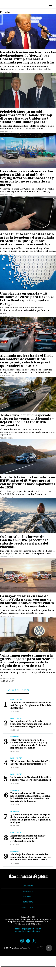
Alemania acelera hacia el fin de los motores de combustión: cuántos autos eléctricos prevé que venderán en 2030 (27, 361)
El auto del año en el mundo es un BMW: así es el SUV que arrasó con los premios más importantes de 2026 (27, 482)
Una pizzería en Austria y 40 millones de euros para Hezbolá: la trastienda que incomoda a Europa (27, 299)
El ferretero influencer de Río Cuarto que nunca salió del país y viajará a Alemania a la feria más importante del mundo (28, 744)
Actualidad (14, 811)
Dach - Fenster (16, 699)
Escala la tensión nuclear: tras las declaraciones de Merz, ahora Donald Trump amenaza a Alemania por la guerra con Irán (28, 57)
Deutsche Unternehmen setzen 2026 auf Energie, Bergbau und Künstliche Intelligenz (31, 705)
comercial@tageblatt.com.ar (28, 931)
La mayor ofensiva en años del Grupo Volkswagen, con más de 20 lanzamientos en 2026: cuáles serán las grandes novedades (27, 601)
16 (12, 680)
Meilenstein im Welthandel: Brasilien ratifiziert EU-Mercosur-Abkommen (30, 778)
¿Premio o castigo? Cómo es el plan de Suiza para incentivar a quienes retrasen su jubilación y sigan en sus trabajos (30, 818)
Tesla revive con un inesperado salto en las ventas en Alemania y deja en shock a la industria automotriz (27, 420)
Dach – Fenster (28, 907)
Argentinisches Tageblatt (20, 948)
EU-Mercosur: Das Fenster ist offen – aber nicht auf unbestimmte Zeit (31, 762)
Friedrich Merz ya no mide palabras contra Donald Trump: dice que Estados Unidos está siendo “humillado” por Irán (26, 117)
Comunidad (14, 736)
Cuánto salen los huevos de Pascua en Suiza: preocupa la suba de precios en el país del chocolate (24, 542)
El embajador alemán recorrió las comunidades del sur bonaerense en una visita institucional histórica (30, 857)
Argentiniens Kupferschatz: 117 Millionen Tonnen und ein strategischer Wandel (28, 838)
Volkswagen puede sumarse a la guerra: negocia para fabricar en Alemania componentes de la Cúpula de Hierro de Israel (27, 661)
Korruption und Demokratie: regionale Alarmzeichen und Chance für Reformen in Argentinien (30, 724)
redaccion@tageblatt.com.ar (28, 929)
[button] (50, 5)
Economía (28, 891)
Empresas (27, 897)
